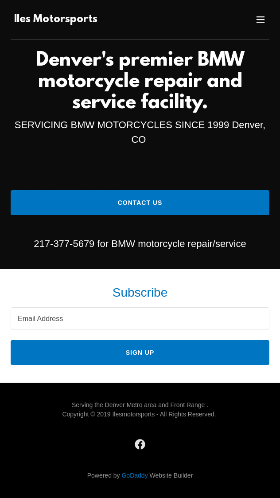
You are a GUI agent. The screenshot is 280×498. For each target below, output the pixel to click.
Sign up (140, 352)
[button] (260, 19)
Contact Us (140, 202)
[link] (55, 20)
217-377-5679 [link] (64, 243)
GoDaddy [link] (134, 475)
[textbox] (140, 318)
